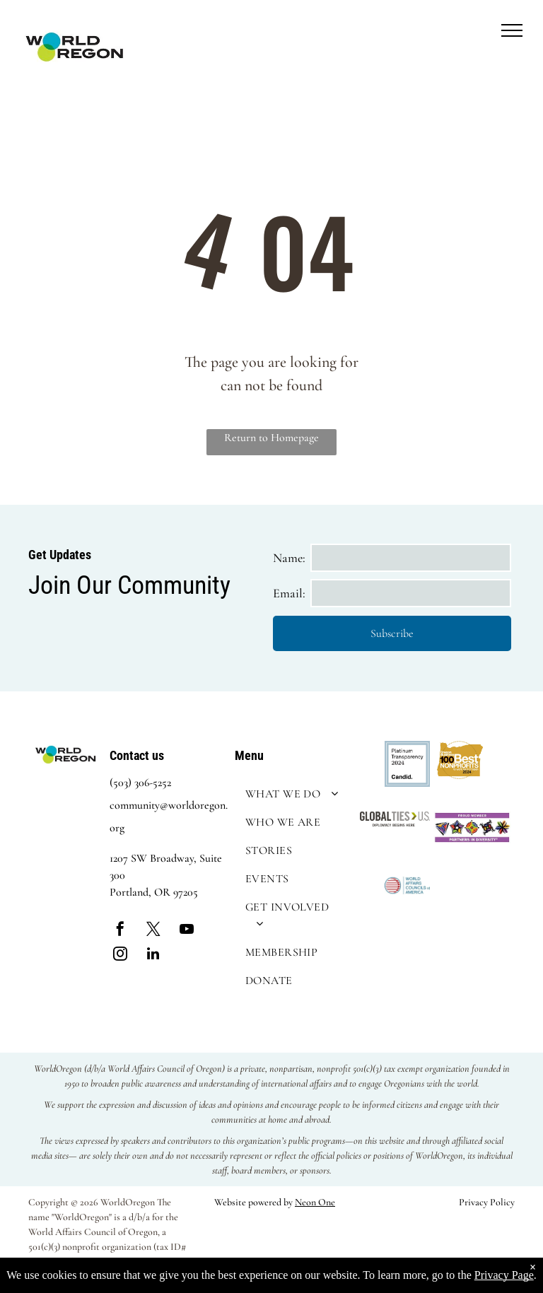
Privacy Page (504, 1275)
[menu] (512, 30)
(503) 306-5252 (140, 783)
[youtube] (186, 930)
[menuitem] (293, 794)
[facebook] (120, 930)
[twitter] (153, 930)
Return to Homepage (271, 438)
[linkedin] (153, 955)
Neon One (315, 1202)
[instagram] (120, 955)
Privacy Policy (487, 1202)
